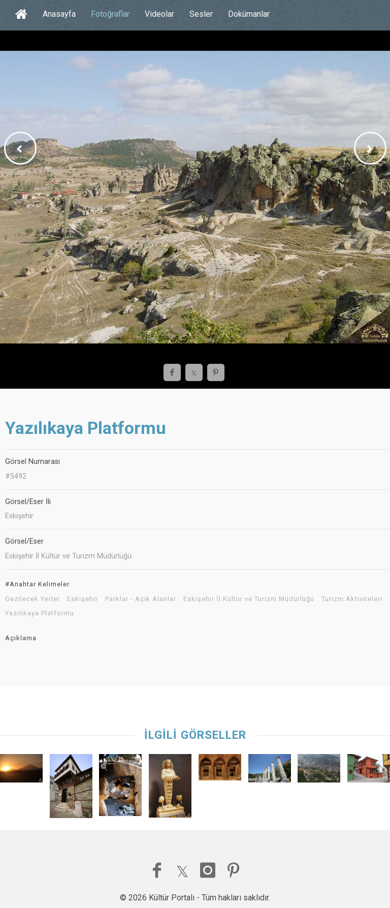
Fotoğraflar (110, 14)
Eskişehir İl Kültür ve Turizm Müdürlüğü (248, 599)
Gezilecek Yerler (32, 599)
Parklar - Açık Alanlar (140, 599)
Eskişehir (82, 599)
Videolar (159, 14)
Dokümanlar (249, 14)
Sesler (201, 14)
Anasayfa (59, 14)
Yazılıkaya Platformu (39, 613)
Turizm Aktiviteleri (351, 599)
